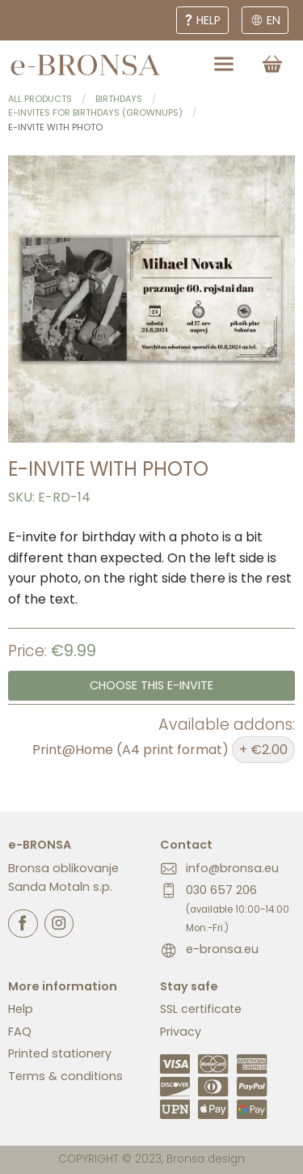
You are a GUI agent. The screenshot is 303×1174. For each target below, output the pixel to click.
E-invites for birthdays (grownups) (95, 112)
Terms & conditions (65, 1076)
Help (20, 1009)
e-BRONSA (39, 845)
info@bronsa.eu (232, 868)
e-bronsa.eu (222, 949)
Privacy (180, 1032)
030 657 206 (237, 908)
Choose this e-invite (151, 685)
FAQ (20, 1032)
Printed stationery (60, 1053)
